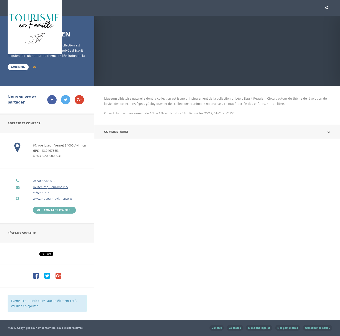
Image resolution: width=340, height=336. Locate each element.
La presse (235, 328)
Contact (217, 328)
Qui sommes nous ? (317, 328)
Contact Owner (57, 210)
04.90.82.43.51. (44, 181)
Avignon (18, 67)
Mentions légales (259, 328)
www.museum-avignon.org (52, 198)
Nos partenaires (287, 328)
